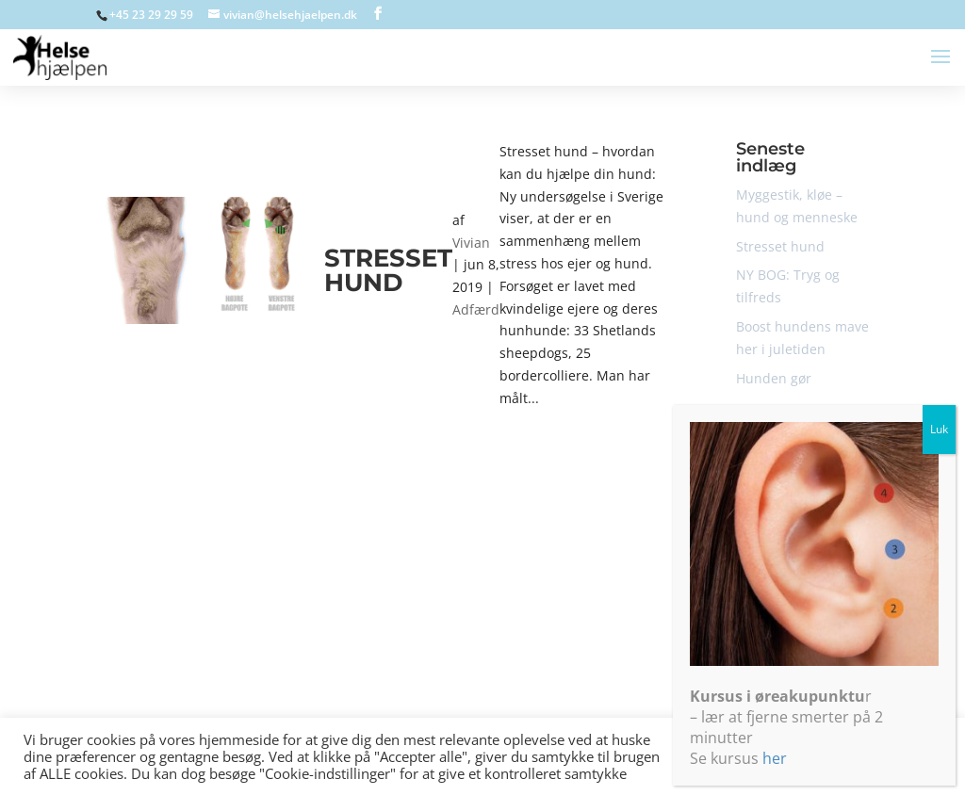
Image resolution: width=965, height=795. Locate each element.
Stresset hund (388, 270)
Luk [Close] (939, 550)
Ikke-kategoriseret (792, 522)
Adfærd (475, 309)
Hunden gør (773, 378)
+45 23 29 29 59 (151, 15)
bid (746, 493)
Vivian (471, 242)
